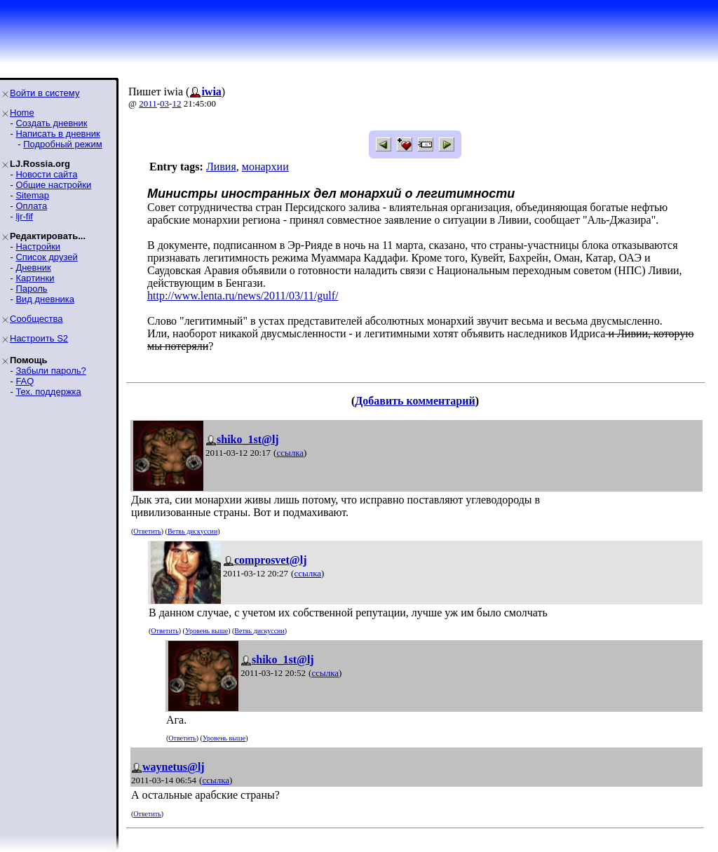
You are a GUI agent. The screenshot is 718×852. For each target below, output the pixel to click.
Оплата (31, 206)
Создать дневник (51, 123)
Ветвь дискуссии (192, 531)
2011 (148, 103)
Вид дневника (44, 299)
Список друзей (46, 257)
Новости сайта (46, 174)
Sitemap (32, 195)
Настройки (37, 246)
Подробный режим (62, 144)
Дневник (32, 267)
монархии (265, 167)
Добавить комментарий (415, 401)
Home (22, 112)
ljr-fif (24, 216)
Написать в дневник (57, 133)
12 (176, 103)
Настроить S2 (39, 338)
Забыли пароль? (50, 370)
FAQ (24, 381)
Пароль (31, 288)
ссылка (290, 452)
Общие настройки (53, 185)
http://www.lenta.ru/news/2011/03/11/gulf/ (242, 296)
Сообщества (36, 318)
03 (164, 103)
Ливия (221, 167)
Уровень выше (206, 631)
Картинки (34, 278)
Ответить (147, 531)
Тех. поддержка (48, 391)
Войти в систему (44, 93)
